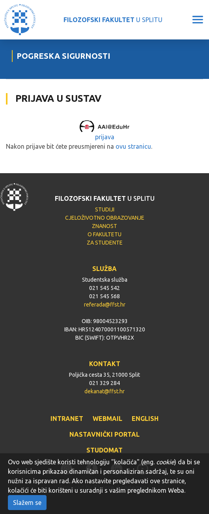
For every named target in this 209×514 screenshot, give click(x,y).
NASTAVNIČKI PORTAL (104, 434)
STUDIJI (104, 209)
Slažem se (27, 502)
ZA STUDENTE (105, 242)
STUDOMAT (104, 450)
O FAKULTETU (104, 234)
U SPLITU (112, 19)
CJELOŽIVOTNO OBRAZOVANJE (104, 218)
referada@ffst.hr (104, 304)
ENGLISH (145, 418)
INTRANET (66, 418)
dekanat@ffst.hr (104, 391)
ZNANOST (104, 226)
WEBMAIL (107, 418)
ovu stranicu (133, 146)
